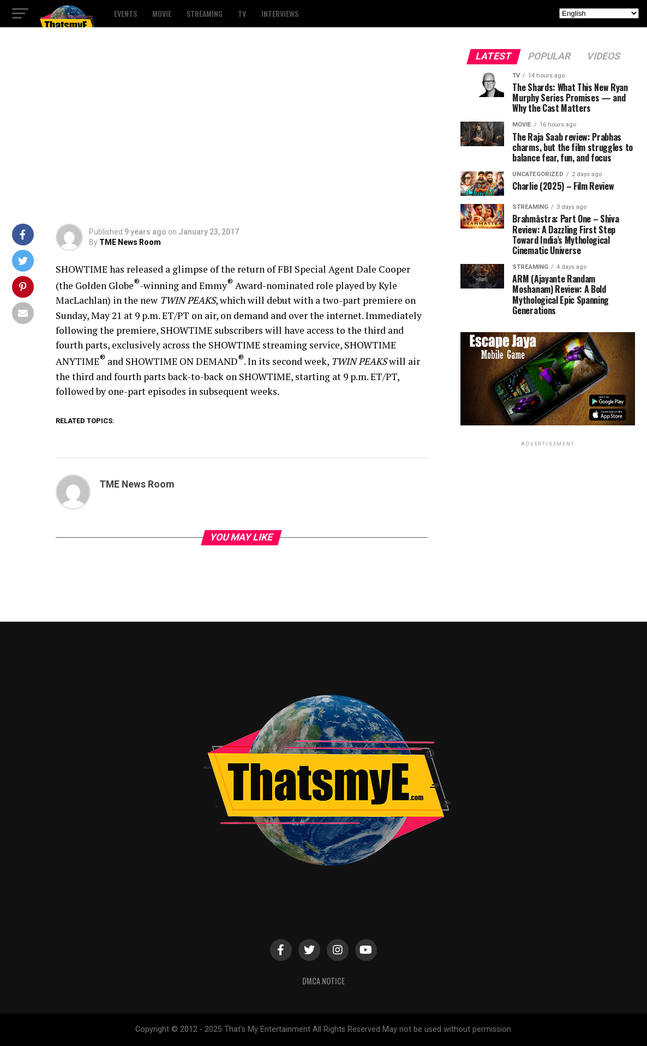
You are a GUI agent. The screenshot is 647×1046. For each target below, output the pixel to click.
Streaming (205, 13)
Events (125, 13)
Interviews (279, 13)
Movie (161, 13)
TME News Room (130, 242)
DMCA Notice (323, 981)
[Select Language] (599, 13)
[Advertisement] (220, 131)
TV (242, 13)
